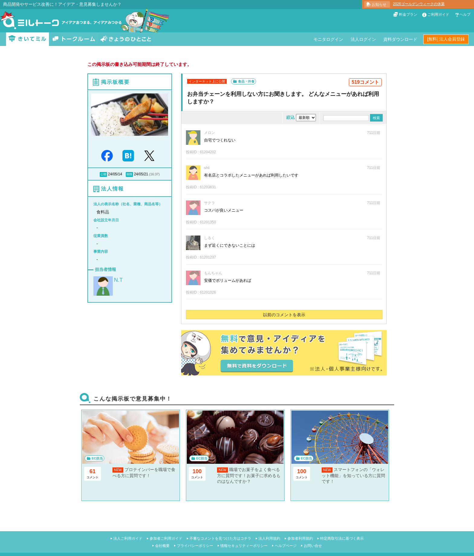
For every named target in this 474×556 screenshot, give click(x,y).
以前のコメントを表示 (284, 314)
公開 (103, 174)
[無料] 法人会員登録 (446, 39)
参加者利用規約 (300, 538)
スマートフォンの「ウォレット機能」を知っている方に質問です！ (353, 475)
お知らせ (379, 4)
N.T (118, 280)
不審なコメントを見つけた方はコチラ (220, 538)
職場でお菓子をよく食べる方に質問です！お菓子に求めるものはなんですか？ (249, 475)
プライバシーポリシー (195, 546)
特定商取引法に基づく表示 (342, 538)
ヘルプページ (286, 546)
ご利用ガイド (438, 14)
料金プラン (408, 14)
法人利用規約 (269, 538)
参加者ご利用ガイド (166, 538)
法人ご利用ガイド (127, 538)
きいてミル (27, 39)
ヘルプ (464, 14)
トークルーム (74, 39)
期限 (129, 174)
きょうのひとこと (126, 39)
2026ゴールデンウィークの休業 (419, 4)
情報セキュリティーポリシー (244, 546)
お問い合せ (313, 546)
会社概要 (162, 546)
